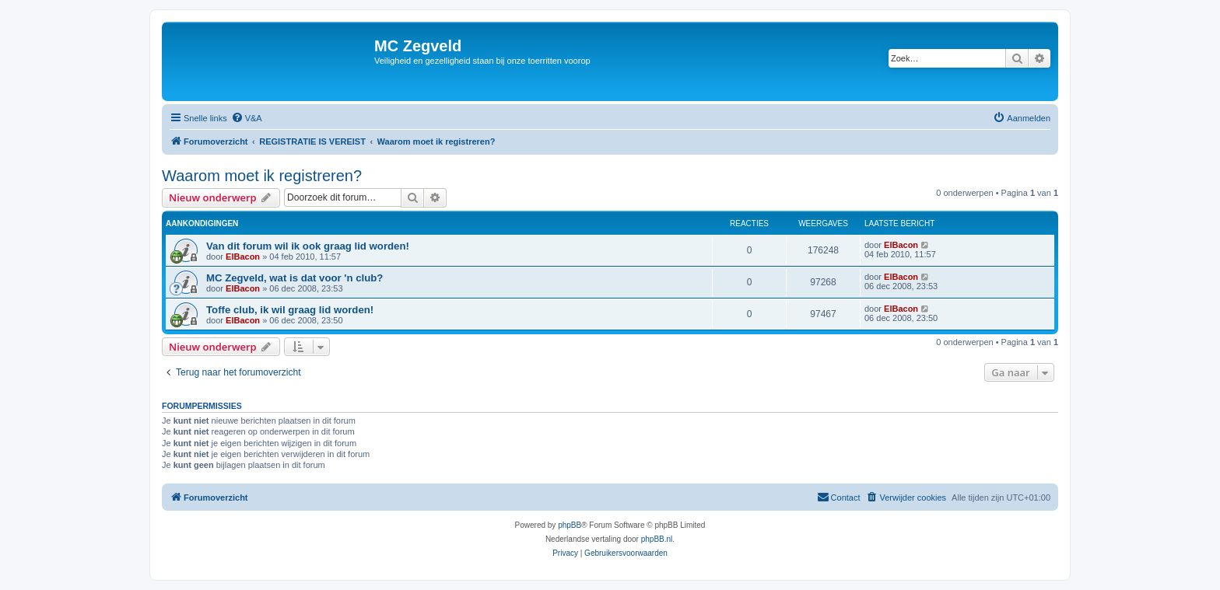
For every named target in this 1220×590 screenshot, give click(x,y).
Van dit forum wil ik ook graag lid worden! (307, 246)
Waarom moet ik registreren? (262, 175)
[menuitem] (246, 118)
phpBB (569, 525)
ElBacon (243, 256)
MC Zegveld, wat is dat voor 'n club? (294, 278)
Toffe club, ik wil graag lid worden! (289, 310)
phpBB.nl (657, 539)
